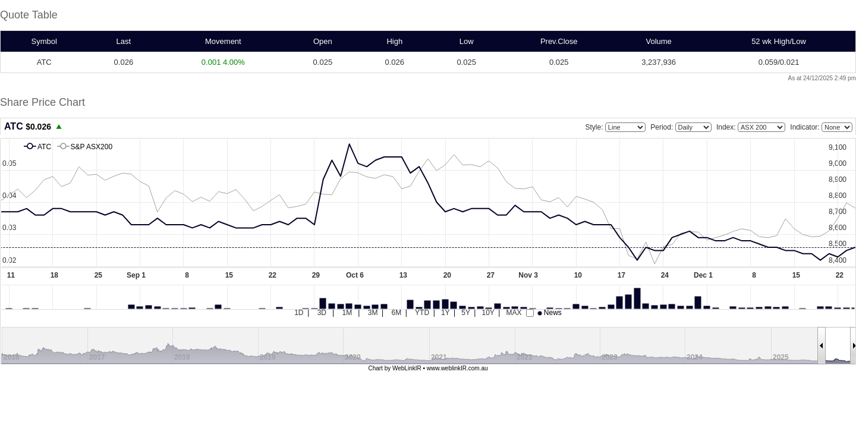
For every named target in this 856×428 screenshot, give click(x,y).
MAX (513, 313)
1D (298, 313)
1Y (445, 313)
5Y (465, 313)
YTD (422, 313)
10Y (488, 313)
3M (373, 313)
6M (397, 313)
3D (321, 313)
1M (347, 313)
